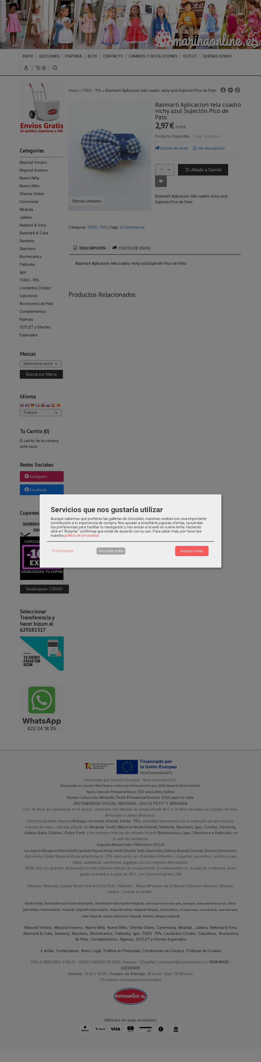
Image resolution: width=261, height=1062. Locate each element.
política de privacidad (81, 535)
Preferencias (63, 551)
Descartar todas (111, 551)
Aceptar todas (192, 551)
